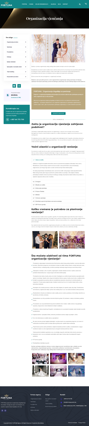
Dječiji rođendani (11, 62)
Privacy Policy (81, 422)
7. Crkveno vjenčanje (40, 198)
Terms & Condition (72, 422)
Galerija (53, 4)
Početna (24, 4)
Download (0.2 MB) (16, 97)
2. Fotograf (37, 181)
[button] (58, 113)
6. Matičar (37, 194)
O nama (31, 4)
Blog (59, 4)
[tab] (58, 160)
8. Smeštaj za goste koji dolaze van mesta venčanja (48, 201)
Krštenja (9, 57)
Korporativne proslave (12, 76)
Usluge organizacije (41, 4)
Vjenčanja (9, 47)
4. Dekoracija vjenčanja (41, 188)
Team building (10, 71)
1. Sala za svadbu (39, 160)
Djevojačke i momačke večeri (14, 66)
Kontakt (65, 4)
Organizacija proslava (12, 42)
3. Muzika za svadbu (40, 185)
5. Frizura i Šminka (39, 191)
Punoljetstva (10, 52)
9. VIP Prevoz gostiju (40, 204)
